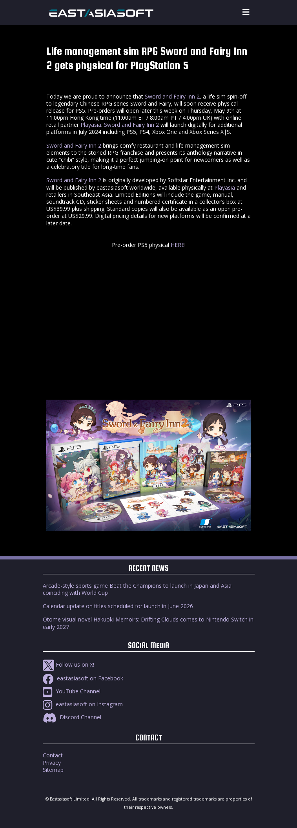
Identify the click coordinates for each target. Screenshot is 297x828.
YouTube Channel (71, 691)
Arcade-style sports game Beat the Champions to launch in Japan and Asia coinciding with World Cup (137, 589)
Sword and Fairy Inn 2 (172, 96)
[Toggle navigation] (246, 12)
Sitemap (53, 769)
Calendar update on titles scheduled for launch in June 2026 (118, 606)
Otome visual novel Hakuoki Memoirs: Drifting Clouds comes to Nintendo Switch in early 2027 (148, 623)
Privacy (52, 762)
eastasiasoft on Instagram (83, 704)
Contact (53, 755)
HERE (177, 245)
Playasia (90, 124)
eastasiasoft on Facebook (83, 678)
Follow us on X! (68, 664)
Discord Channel (72, 717)
